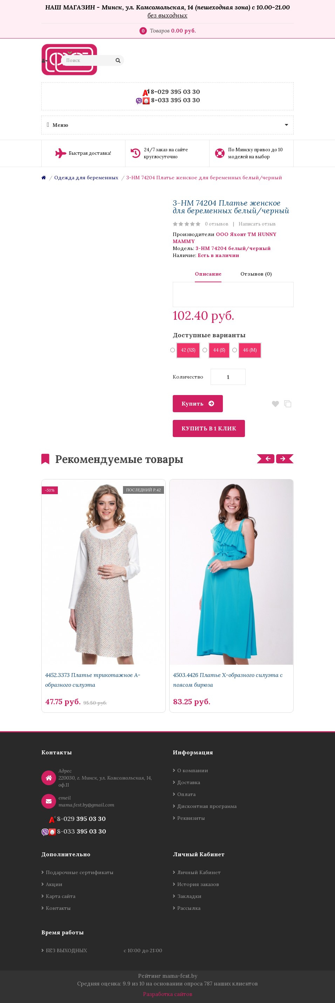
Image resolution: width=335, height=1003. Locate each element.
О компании (192, 770)
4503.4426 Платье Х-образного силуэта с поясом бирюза (228, 679)
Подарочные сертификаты (80, 872)
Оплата (186, 794)
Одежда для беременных (86, 177)
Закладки (189, 896)
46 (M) (247, 350)
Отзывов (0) (256, 274)
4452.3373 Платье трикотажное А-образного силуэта (93, 679)
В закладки (275, 404)
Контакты (58, 908)
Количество (188, 377)
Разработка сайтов (167, 994)
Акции (54, 884)
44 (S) (216, 350)
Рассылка (188, 908)
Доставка (188, 782)
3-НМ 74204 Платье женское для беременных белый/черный (204, 177)
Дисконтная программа (207, 806)
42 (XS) (186, 350)
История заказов (198, 884)
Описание (208, 274)
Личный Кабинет (199, 872)
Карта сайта (60, 896)
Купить (193, 403)
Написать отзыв (257, 224)
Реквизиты (191, 818)
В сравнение (287, 404)
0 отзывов (216, 224)
